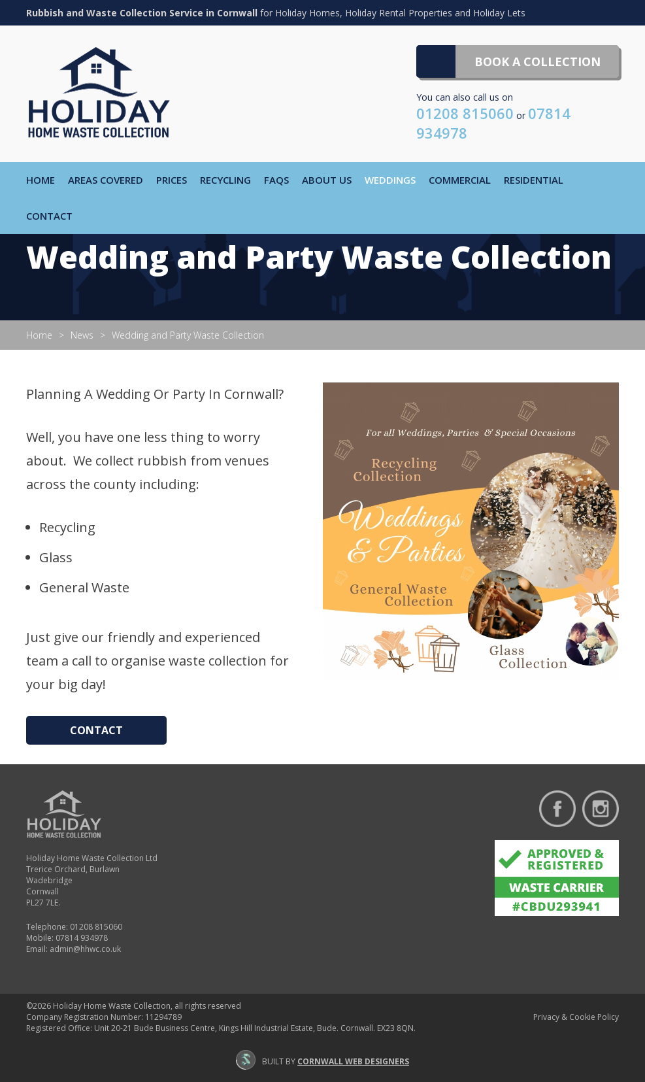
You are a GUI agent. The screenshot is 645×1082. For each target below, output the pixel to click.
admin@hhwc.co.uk (85, 949)
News (82, 335)
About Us (327, 179)
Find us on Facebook (557, 808)
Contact (49, 215)
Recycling (225, 179)
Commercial (460, 179)
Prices (171, 179)
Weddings (390, 179)
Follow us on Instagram (600, 808)
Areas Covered (105, 179)
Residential (533, 179)
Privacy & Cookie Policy (576, 1017)
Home (40, 179)
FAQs (276, 179)
